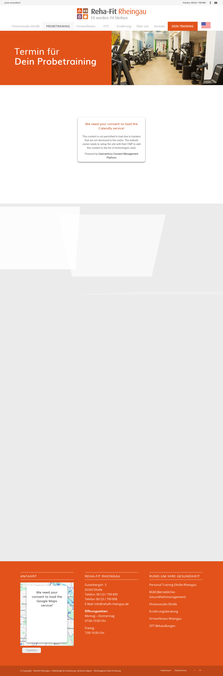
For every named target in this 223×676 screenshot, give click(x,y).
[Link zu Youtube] (215, 2)
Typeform (31, 650)
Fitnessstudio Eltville (163, 604)
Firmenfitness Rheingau (165, 619)
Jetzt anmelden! (12, 2)
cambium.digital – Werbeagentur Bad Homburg (99, 670)
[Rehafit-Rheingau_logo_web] (111, 13)
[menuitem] (12, 3)
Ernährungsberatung (163, 611)
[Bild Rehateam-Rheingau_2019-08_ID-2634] (112, 233)
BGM (152, 592)
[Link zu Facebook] (210, 2)
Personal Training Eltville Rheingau (172, 585)
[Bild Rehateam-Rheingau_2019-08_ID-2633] (37, 233)
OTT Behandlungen (162, 626)
